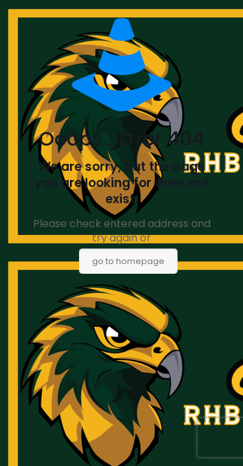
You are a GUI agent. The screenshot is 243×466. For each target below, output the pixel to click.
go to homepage (128, 261)
